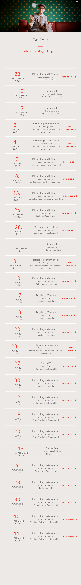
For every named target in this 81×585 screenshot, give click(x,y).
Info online (68, 77)
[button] (77, 2)
